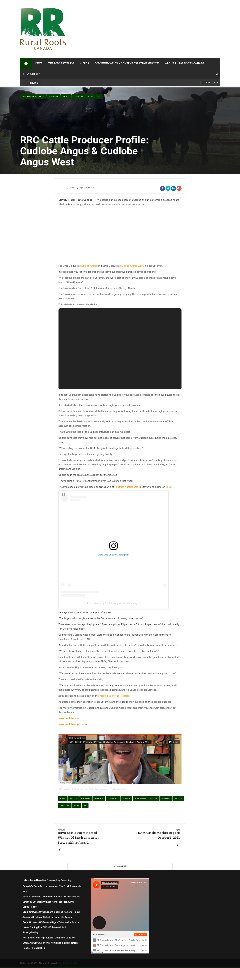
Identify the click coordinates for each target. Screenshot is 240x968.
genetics (98, 798)
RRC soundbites (64, 789)
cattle (65, 96)
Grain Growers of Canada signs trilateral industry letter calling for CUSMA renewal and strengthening (50, 927)
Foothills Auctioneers (126, 486)
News (38, 63)
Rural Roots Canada (67, 963)
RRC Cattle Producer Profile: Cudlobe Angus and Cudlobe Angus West (99, 789)
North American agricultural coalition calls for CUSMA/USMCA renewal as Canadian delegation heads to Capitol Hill (50, 942)
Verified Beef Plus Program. (114, 695)
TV (99, 96)
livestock (79, 96)
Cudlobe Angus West (132, 265)
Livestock (113, 798)
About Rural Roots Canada (184, 63)
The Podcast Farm (61, 63)
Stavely (126, 798)
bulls (63, 798)
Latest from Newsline (34, 880)
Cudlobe (85, 798)
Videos (84, 63)
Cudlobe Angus (88, 265)
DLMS (169, 486)
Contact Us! (31, 74)
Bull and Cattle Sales (33, 96)
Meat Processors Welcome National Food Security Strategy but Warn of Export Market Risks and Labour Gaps (51, 901)
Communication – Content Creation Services (127, 63)
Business (53, 96)
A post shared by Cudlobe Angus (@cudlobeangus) (113, 603)
